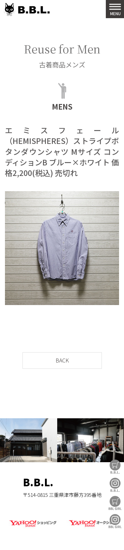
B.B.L (26, 9)
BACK (62, 360)
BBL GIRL (115, 521)
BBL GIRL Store (115, 503)
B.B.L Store (115, 466)
